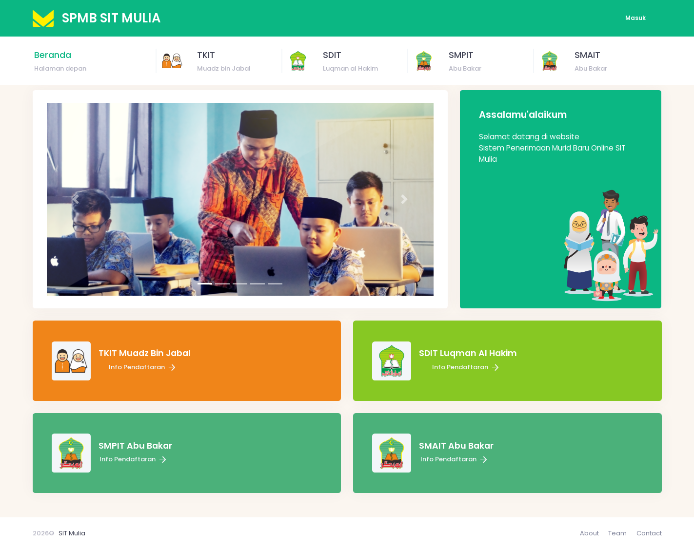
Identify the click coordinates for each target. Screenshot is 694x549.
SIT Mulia (72, 533)
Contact (649, 533)
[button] (76, 199)
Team (617, 533)
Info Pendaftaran (143, 367)
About (589, 533)
